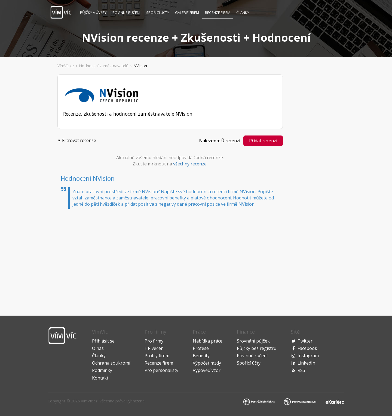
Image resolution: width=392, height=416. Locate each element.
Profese (201, 348)
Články (242, 12)
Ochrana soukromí (111, 363)
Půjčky (93, 12)
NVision (140, 65)
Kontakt (100, 378)
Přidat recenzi (263, 141)
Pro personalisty (161, 370)
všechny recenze (190, 164)
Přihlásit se (103, 341)
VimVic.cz (89, 400)
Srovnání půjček (253, 341)
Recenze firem (217, 12)
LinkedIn (306, 363)
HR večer (154, 348)
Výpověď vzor (206, 370)
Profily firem (157, 356)
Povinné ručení (126, 12)
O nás (98, 348)
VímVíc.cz (65, 65)
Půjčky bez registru (256, 348)
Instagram (308, 356)
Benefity (201, 356)
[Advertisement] (27, 156)
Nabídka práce (207, 341)
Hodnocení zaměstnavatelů (103, 65)
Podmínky (102, 370)
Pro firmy (154, 341)
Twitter (305, 341)
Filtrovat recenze (77, 140)
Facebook (307, 348)
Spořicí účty (157, 12)
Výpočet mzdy (207, 363)
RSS (301, 370)
